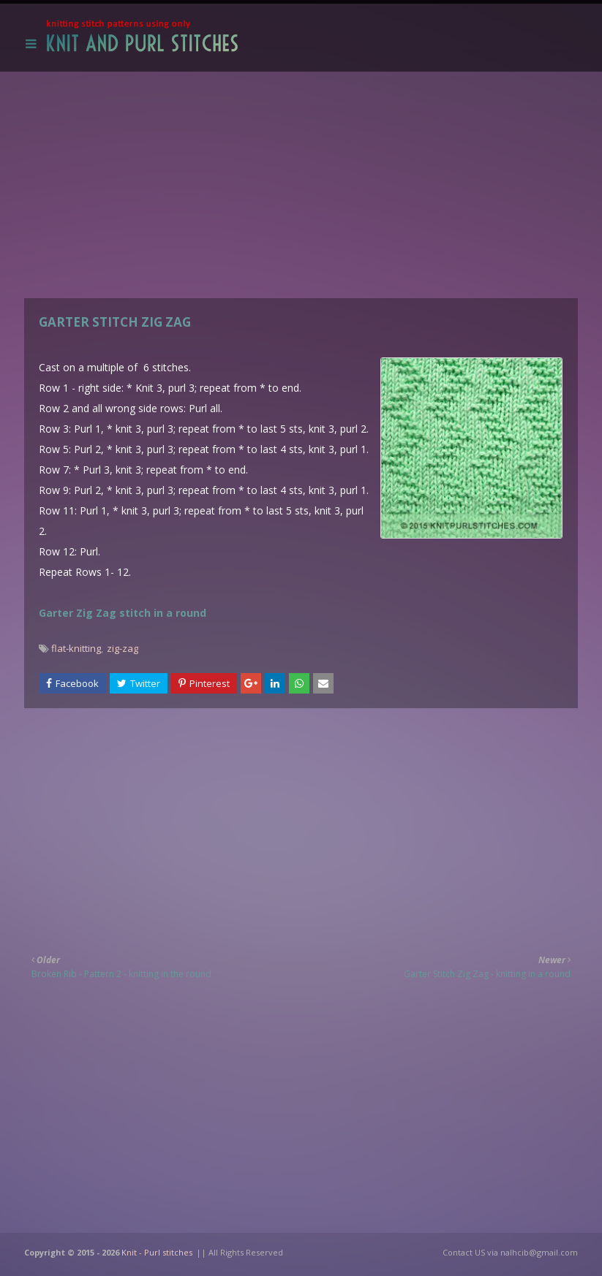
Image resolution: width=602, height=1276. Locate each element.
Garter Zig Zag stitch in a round (122, 613)
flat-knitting (76, 648)
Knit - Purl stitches (156, 1252)
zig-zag (122, 648)
